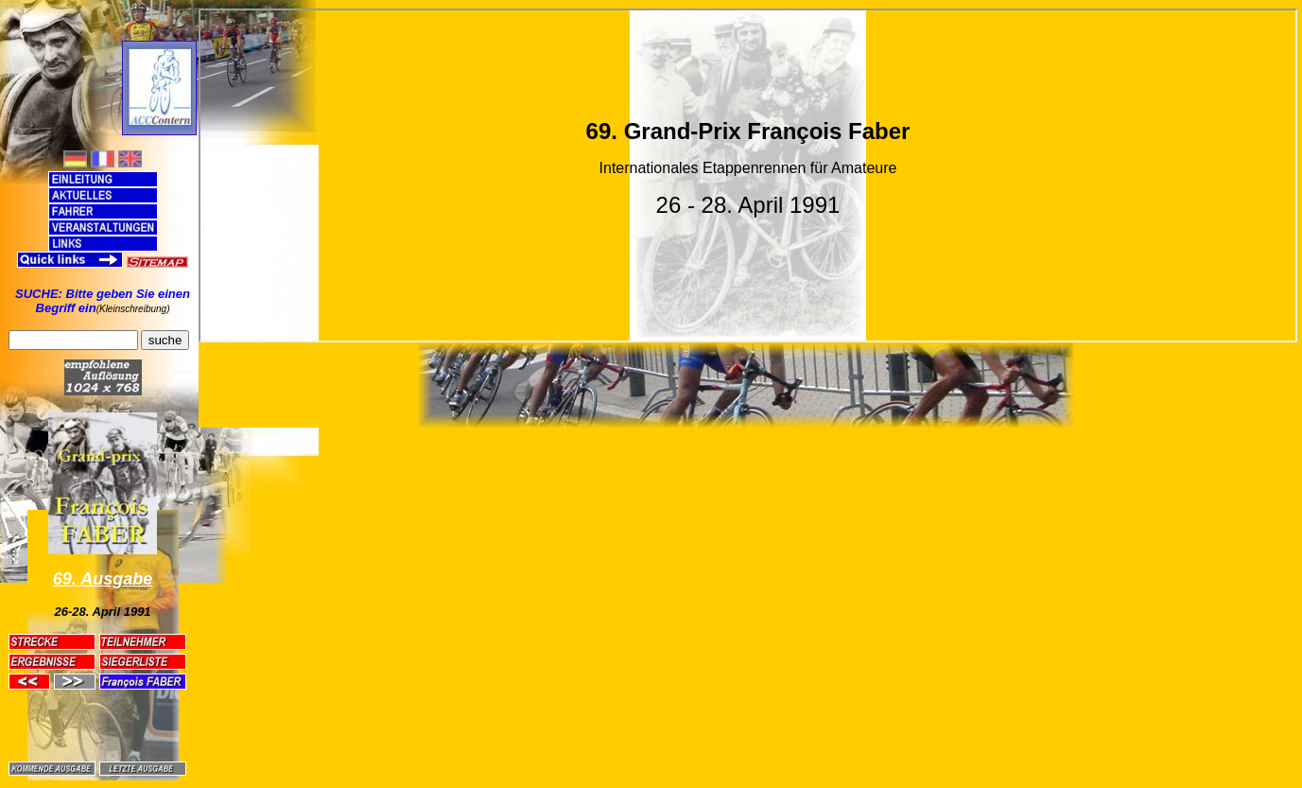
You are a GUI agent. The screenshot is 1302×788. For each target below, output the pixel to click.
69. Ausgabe (102, 578)
